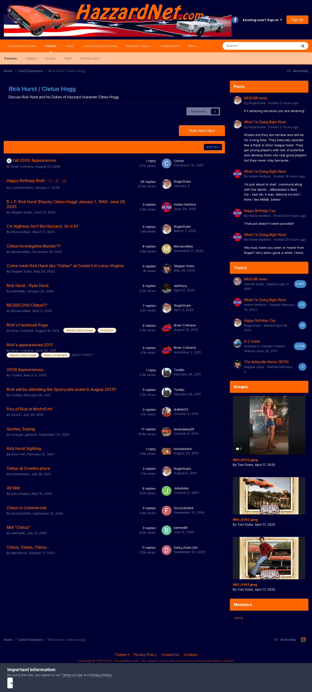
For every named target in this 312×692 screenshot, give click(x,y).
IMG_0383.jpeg (245, 519)
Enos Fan (18, 453)
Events (50, 58)
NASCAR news (255, 98)
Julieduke (181, 487)
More (192, 46)
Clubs (69, 46)
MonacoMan (20, 231)
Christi (179, 161)
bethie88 (18, 290)
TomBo (16, 374)
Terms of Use (72, 675)
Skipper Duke (21, 211)
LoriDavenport (22, 186)
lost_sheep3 (20, 492)
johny (239, 618)
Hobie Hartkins (185, 203)
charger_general (24, 433)
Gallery (31, 58)
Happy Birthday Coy (260, 211)
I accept (156, 683)
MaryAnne (19, 552)
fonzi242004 (21, 512)
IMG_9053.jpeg (245, 460)
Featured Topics (138, 46)
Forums (51, 48)
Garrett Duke (254, 284)
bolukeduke (183, 448)
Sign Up (297, 20)
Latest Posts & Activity (100, 46)
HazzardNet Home (22, 46)
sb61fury (180, 285)
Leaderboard (169, 46)
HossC (16, 414)
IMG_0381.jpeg (245, 584)
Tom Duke (245, 465)
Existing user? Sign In (262, 20)
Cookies (190, 655)
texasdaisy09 (184, 428)
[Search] (247, 46)
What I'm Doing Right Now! (265, 122)
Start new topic (202, 130)
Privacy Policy (145, 655)
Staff (67, 58)
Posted (283, 103)
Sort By (213, 147)
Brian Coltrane (22, 166)
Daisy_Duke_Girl (186, 546)
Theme (122, 655)
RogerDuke (182, 181)
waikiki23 (181, 408)
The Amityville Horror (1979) (266, 362)
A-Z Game (252, 341)
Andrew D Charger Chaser (264, 346)
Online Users (90, 58)
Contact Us (170, 655)
